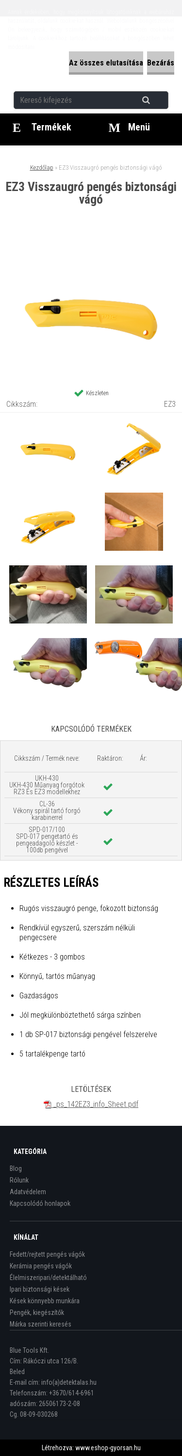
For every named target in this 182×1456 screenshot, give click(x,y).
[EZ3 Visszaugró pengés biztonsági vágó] (91, 246)
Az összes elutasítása (106, 62)
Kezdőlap (41, 167)
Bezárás (160, 62)
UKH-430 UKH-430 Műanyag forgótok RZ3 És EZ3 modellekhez (46, 785)
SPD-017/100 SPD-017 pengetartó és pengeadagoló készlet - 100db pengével (47, 840)
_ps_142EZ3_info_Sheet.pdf (91, 1104)
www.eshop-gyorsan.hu (108, 1448)
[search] (157, 100)
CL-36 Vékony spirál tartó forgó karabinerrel (47, 810)
